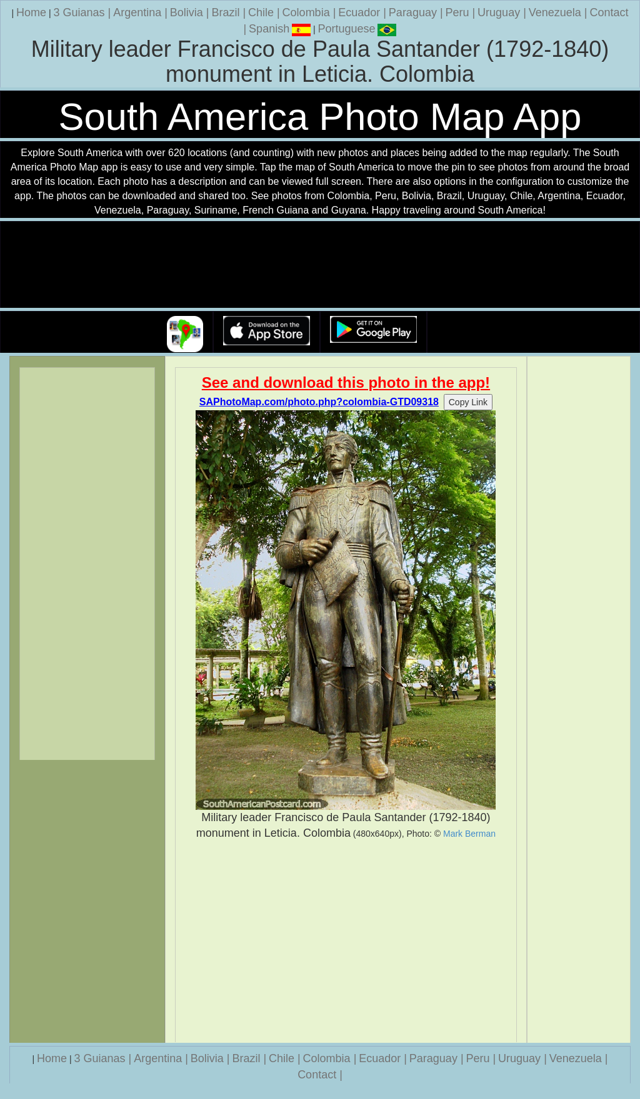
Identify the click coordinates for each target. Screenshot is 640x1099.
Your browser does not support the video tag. (320, 265)
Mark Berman (469, 834)
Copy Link (468, 402)
